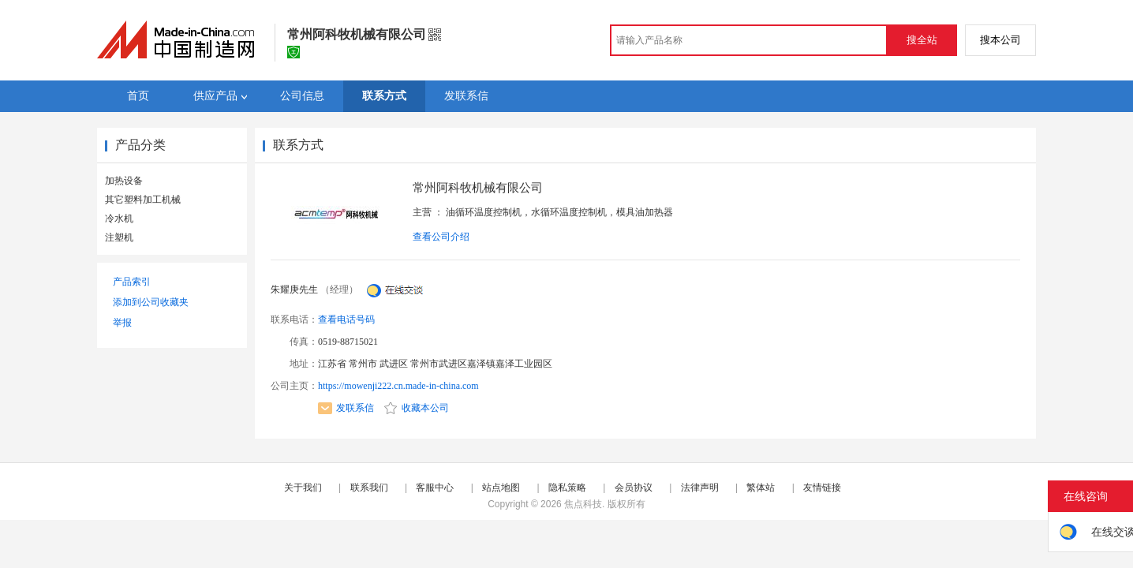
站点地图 (501, 487)
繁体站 (760, 487)
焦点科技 (583, 504)
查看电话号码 (346, 319)
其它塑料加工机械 (143, 199)
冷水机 (119, 218)
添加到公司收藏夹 (151, 302)
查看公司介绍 (441, 236)
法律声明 (700, 487)
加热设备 (124, 180)
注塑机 (119, 237)
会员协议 (634, 487)
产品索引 (132, 281)
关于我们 (303, 487)
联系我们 (369, 487)
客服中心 (435, 487)
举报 (122, 322)
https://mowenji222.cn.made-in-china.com (398, 385)
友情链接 (822, 487)
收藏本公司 (416, 407)
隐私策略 (567, 487)
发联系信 (346, 407)
